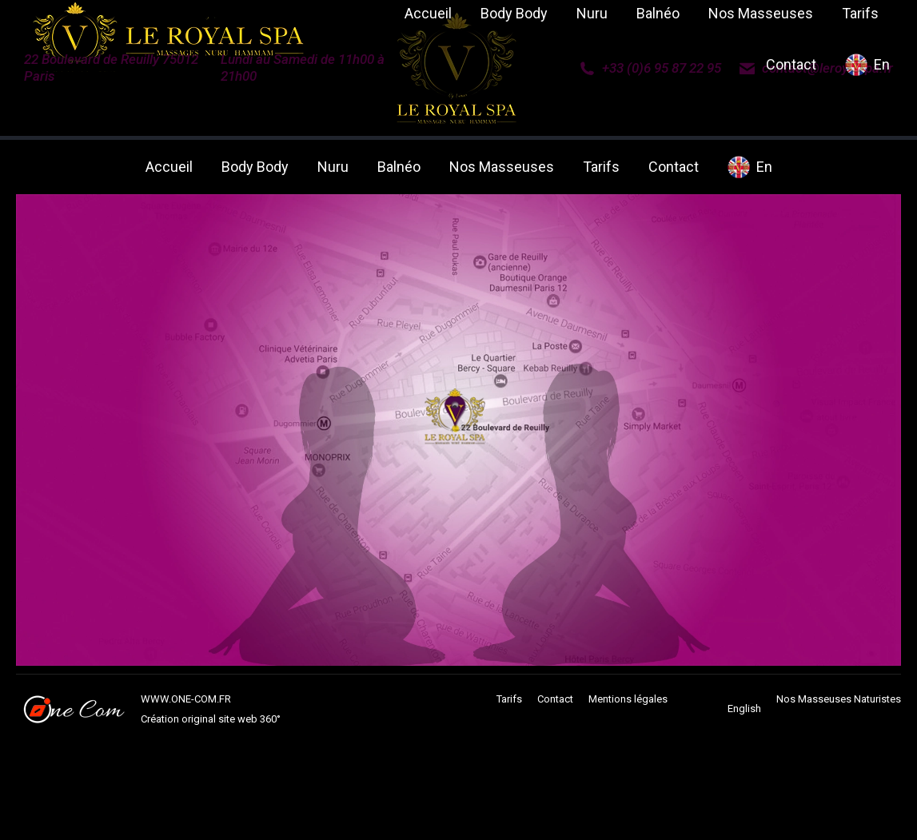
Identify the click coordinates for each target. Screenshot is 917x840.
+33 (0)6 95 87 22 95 (650, 68)
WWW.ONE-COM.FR (186, 699)
